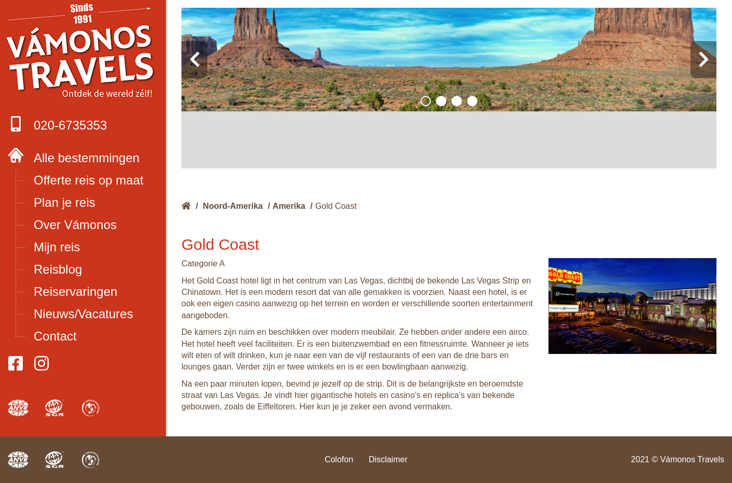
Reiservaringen (75, 292)
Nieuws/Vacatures (83, 314)
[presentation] (194, 59)
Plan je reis (64, 202)
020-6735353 (57, 124)
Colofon (339, 459)
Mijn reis (57, 247)
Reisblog (58, 269)
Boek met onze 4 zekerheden (83, 52)
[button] (425, 101)
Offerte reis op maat (89, 180)
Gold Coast (336, 206)
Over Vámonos (75, 225)
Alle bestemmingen (86, 158)
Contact (55, 336)
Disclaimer (388, 459)
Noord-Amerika (233, 206)
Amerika (289, 206)
